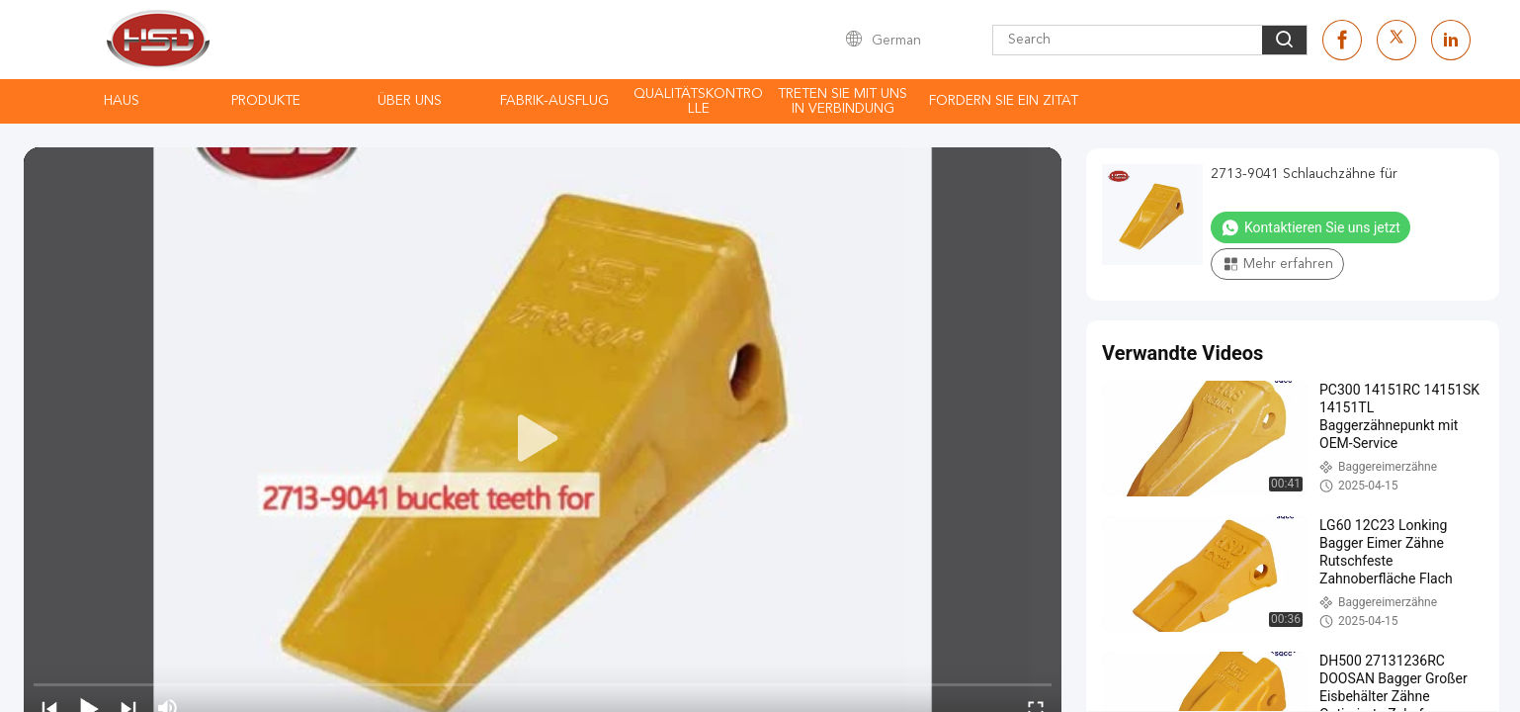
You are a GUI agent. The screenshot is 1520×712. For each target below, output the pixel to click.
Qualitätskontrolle (698, 101)
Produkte (265, 101)
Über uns (410, 101)
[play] (542, 439)
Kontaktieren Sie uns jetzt (1310, 227)
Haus (121, 101)
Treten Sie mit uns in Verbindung (842, 101)
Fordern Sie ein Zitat (1003, 101)
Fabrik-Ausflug (554, 101)
